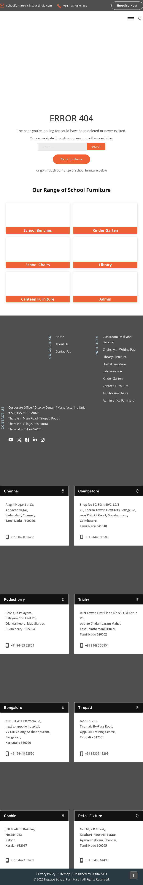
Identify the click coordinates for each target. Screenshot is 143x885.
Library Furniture (115, 357)
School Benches (38, 230)
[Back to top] (133, 875)
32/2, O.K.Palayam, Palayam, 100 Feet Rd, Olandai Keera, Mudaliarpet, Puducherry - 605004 (25, 621)
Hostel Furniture (114, 364)
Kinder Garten (113, 378)
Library (105, 264)
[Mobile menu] (130, 18)
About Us (62, 344)
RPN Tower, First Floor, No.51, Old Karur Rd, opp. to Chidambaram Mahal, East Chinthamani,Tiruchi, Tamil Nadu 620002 (108, 623)
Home (59, 337)
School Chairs (38, 264)
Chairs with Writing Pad (119, 349)
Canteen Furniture (115, 386)
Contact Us (63, 351)
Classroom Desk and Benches (117, 339)
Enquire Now (127, 5)
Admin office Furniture (118, 400)
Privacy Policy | (47, 874)
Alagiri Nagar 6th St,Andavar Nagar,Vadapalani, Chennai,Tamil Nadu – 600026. (21, 513)
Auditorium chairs (115, 393)
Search (96, 146)
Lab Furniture (112, 371)
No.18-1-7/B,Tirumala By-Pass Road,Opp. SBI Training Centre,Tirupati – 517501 (97, 729)
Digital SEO (99, 874)
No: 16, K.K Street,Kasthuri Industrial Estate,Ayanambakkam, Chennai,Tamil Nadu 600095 (98, 837)
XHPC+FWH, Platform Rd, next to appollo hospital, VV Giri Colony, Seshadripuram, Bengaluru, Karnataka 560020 (28, 732)
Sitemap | (66, 874)
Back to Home (71, 159)
